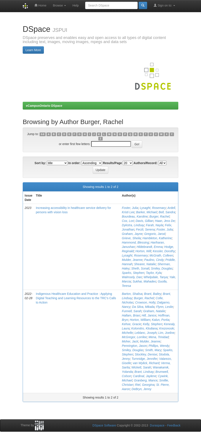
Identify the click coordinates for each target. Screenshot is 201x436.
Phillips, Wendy (158, 345)
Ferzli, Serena (145, 229)
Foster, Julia (130, 208)
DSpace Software (104, 425)
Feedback (173, 425)
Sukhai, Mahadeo (144, 281)
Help (75, 5)
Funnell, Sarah (132, 311)
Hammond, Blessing (135, 242)
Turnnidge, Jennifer (145, 358)
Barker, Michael (146, 212)
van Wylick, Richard (146, 363)
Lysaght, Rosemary (153, 208)
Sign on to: (164, 5)
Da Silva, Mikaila (143, 306)
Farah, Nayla (154, 225)
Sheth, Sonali (140, 268)
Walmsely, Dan (132, 277)
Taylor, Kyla (153, 273)
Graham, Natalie (154, 311)
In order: (74, 163)
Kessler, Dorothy (164, 251)
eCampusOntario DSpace (44, 105)
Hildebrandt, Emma (150, 247)
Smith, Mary (153, 350)
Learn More (33, 50)
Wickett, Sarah (141, 367)
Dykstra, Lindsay (133, 225)
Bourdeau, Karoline (135, 216)
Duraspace (157, 425)
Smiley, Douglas (161, 268)
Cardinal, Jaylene (144, 376)
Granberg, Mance (146, 380)
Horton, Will (143, 251)
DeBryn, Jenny (142, 389)
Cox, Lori (128, 221)
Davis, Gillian (144, 221)
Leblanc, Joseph (146, 332)
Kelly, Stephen (152, 324)
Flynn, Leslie (164, 306)
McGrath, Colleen (161, 255)
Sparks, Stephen (133, 273)
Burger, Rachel (159, 216)
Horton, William (140, 319)
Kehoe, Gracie (131, 324)
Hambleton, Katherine (157, 238)
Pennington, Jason (134, 345)
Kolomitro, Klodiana (144, 328)
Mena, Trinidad (158, 337)
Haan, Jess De (165, 221)
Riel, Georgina (145, 384)
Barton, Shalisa (132, 294)
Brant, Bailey (152, 294)
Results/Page (112, 163)
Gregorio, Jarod (154, 234)
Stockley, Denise (146, 354)
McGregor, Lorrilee (134, 337)
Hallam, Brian (131, 315)
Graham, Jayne (132, 234)
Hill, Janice (149, 315)
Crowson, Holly (145, 302)
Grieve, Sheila (131, 238)
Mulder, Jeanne (132, 260)
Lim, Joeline (166, 332)
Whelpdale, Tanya (156, 277)
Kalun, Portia (160, 319)
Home (40, 5)
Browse (59, 5)
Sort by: (40, 163)
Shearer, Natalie (145, 264)
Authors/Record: (145, 163)
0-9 (42, 134)
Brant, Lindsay (144, 371)
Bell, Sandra (167, 212)
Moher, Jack (130, 341)
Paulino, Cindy (154, 260)
